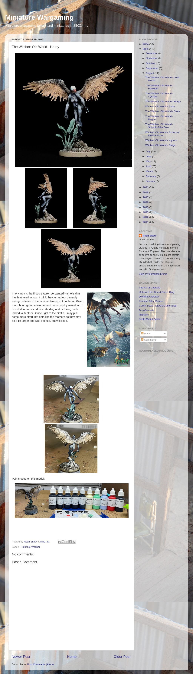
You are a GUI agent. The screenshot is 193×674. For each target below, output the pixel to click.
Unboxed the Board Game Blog (156, 292)
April (149, 166)
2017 (146, 197)
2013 (146, 212)
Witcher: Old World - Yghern (161, 140)
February (151, 176)
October (151, 63)
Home (72, 657)
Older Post (122, 657)
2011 (146, 222)
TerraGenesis (146, 310)
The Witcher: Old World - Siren (162, 111)
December (152, 53)
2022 (146, 187)
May (148, 161)
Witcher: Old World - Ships (160, 106)
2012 (146, 217)
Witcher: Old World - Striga (160, 145)
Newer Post (21, 657)
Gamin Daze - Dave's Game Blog (157, 305)
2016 (146, 202)
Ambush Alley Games (151, 301)
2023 (146, 49)
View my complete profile (153, 273)
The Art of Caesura (149, 287)
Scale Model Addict (150, 319)
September (152, 68)
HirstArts (144, 314)
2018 (146, 192)
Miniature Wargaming (39, 17)
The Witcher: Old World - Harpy (163, 101)
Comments (148, 339)
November (152, 58)
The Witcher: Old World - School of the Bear (159, 126)
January (151, 181)
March (150, 171)
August (150, 73)
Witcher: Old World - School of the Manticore (162, 134)
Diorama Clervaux (149, 296)
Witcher (35, 546)
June (149, 156)
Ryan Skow (149, 235)
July (148, 151)
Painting (25, 546)
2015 (146, 207)
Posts (146, 333)
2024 (146, 44)
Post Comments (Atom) (40, 664)
